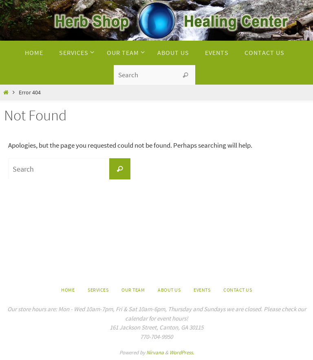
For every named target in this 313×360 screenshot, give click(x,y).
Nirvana (155, 352)
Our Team (133, 290)
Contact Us (237, 290)
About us (169, 290)
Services (98, 290)
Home (68, 290)
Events (202, 290)
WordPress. (182, 352)
